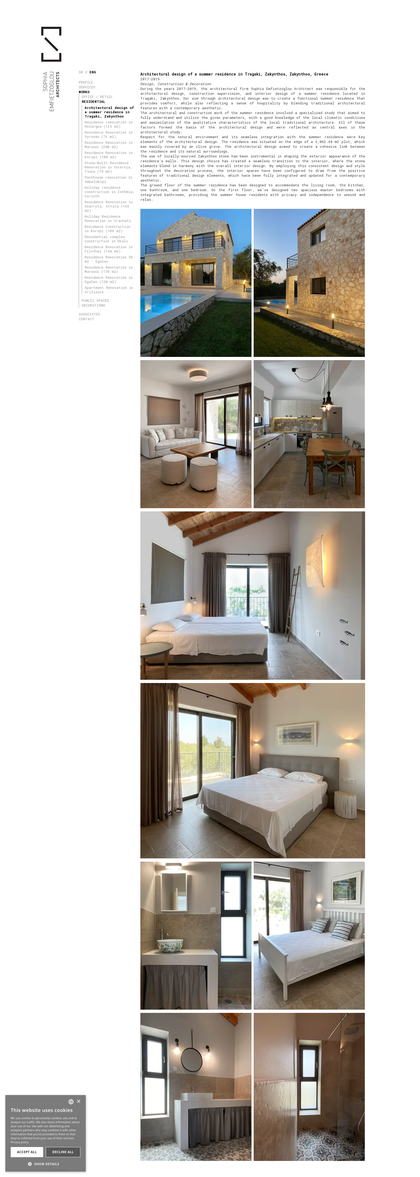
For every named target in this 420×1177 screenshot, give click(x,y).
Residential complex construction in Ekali (106, 239)
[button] (45, 1163)
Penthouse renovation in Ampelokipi (108, 179)
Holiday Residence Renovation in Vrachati (108, 218)
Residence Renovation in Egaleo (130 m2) (109, 279)
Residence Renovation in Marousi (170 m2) (109, 269)
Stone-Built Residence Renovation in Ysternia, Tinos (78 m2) (108, 167)
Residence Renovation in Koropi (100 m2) (109, 154)
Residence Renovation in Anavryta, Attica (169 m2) (109, 206)
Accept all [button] (27, 1152)
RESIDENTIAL (93, 101)
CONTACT (86, 318)
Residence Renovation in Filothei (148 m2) (109, 249)
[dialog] (45, 1133)
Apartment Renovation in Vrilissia (109, 289)
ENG (92, 72)
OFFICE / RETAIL (97, 96)
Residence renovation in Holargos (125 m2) (109, 124)
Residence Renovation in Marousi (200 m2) (109, 144)
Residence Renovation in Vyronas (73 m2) (109, 134)
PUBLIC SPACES (95, 300)
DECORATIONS (93, 305)
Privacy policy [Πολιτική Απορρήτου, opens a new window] (20, 1142)
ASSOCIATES (89, 314)
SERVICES (87, 87)
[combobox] (71, 1101)
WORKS (84, 91)
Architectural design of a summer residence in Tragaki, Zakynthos (109, 111)
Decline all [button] (63, 1152)
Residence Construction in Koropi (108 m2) (107, 228)
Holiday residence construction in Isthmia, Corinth (110, 191)
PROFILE (86, 82)
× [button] (78, 1102)
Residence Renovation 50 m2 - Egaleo (109, 259)
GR (81, 72)
